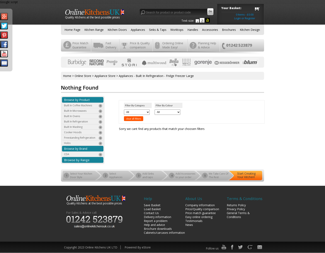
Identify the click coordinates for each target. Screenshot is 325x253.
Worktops (176, 30)
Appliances (138, 30)
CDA (83, 154)
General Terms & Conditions (238, 215)
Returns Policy (236, 205)
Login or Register (244, 18)
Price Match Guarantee (80, 45)
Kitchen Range (94, 30)
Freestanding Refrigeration (83, 138)
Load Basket (152, 209)
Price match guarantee (200, 213)
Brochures (229, 30)
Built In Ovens (83, 116)
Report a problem (155, 221)
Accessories (210, 30)
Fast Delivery (111, 45)
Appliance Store (105, 76)
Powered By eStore (138, 247)
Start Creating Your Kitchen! (246, 175)
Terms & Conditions (244, 198)
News (189, 225)
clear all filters (133, 118)
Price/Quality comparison (202, 209)
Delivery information (157, 217)
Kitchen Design (250, 30)
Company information (200, 205)
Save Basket (152, 205)
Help (148, 198)
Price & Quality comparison (140, 45)
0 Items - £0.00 (244, 14)
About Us (193, 198)
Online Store (83, 76)
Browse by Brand (75, 149)
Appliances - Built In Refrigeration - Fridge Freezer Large (156, 76)
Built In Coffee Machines (83, 106)
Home (67, 76)
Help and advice (154, 225)
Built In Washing (83, 127)
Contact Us (151, 213)
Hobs (83, 143)
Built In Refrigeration (83, 122)
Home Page (72, 30)
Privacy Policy (236, 209)
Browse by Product (77, 100)
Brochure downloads (158, 229)
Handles (192, 30)
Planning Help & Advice (207, 45)
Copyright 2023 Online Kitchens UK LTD (90, 247)
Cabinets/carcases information (164, 233)
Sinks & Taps (157, 30)
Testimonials (194, 221)
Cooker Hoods (83, 133)
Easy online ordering (198, 217)
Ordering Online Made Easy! (172, 45)
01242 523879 (239, 45)
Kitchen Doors (117, 30)
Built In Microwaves (83, 111)
